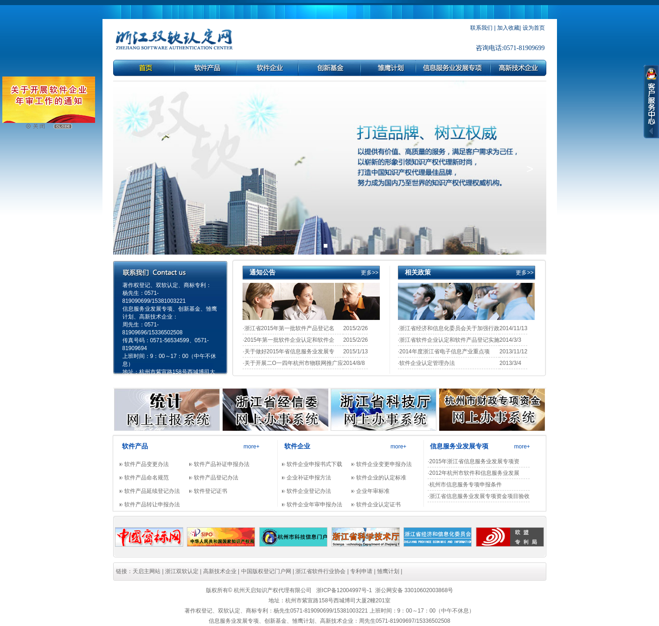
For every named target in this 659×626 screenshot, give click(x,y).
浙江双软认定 (181, 571)
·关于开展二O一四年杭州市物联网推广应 (293, 363)
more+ (251, 446)
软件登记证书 (210, 491)
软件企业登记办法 (309, 491)
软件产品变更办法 (146, 464)
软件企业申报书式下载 (314, 464)
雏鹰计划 (388, 571)
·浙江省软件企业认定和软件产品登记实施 (448, 340)
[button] (129, 168)
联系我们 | (482, 28)
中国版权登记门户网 (266, 571)
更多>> (369, 272)
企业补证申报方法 (309, 477)
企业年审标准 (373, 491)
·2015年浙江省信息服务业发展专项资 (473, 461)
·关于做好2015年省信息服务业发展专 (288, 351)
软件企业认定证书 (378, 504)
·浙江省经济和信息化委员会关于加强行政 (448, 328)
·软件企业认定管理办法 (426, 363)
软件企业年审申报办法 (314, 504)
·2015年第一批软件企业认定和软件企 (288, 340)
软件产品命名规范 (146, 477)
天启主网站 (146, 571)
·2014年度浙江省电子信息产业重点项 (444, 351)
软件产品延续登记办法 (152, 491)
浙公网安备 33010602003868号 (414, 590)
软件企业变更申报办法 (384, 464)
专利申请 (361, 571)
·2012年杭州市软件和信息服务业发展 (473, 473)
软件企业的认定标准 (381, 477)
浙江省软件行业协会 (320, 571)
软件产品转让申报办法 (152, 504)
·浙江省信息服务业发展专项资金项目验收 (478, 496)
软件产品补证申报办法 (222, 464)
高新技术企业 (220, 571)
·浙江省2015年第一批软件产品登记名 (288, 328)
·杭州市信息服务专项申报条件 (464, 484)
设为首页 (534, 28)
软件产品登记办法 (216, 477)
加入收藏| (509, 28)
